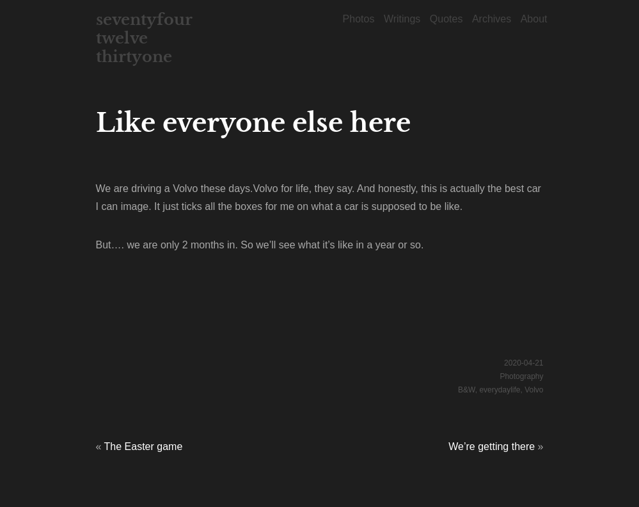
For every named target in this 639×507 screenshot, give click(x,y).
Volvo (534, 389)
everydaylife (499, 389)
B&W (466, 389)
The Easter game (143, 446)
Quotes (446, 18)
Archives (491, 18)
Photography (521, 376)
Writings (402, 18)
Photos (359, 18)
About (534, 18)
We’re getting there (491, 446)
